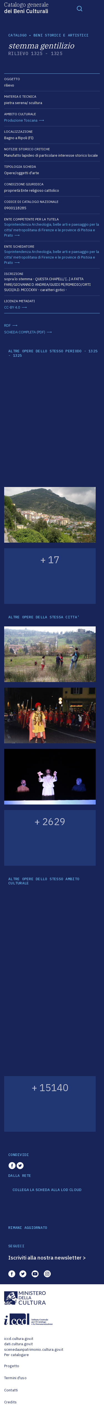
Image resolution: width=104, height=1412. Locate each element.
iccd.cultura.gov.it (18, 1338)
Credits (10, 1402)
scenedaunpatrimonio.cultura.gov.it (33, 1349)
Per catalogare (16, 1354)
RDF (7, 325)
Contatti (11, 1390)
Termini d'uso (15, 1378)
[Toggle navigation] (80, 8)
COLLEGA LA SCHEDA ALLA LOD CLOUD (47, 1190)
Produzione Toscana (20, 120)
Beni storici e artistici (61, 35)
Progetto (11, 1366)
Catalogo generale (26, 7)
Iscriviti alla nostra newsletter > (47, 1257)
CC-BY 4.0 (12, 307)
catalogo (17, 35)
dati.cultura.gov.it (18, 1344)
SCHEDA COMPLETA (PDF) (24, 332)
